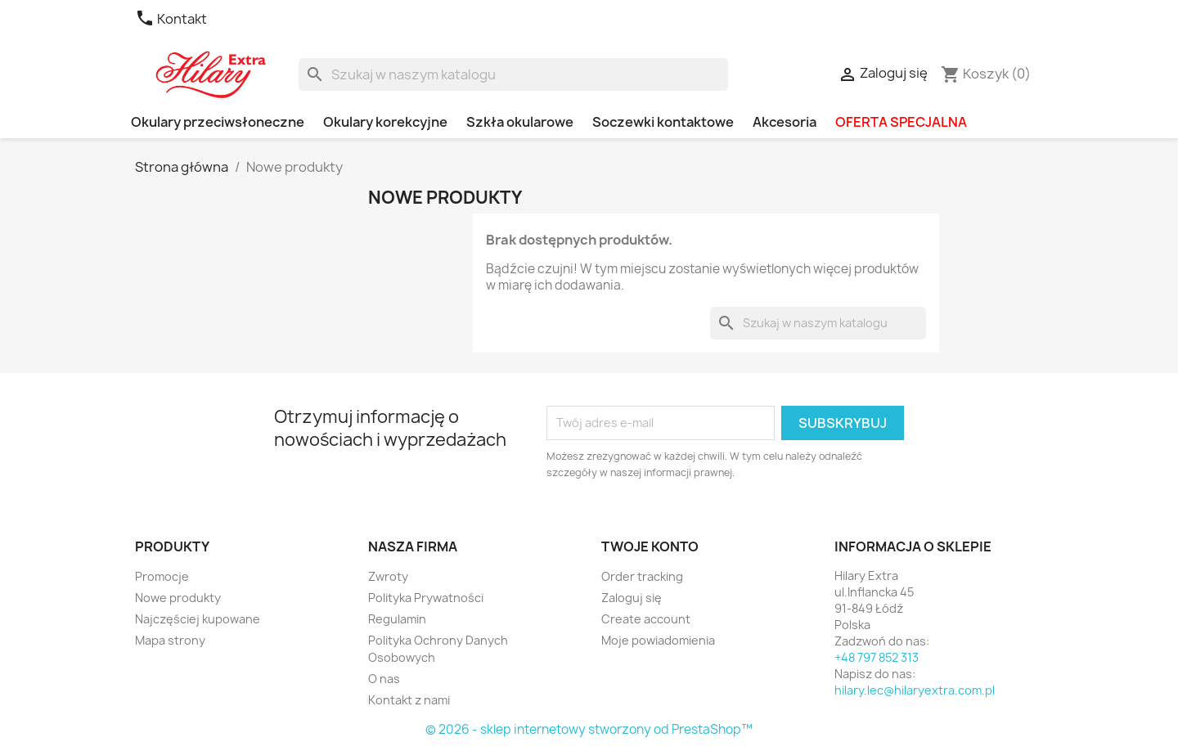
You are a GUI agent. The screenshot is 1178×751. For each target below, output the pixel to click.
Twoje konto (650, 546)
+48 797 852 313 (876, 657)
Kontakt (171, 19)
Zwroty (388, 576)
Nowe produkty (178, 597)
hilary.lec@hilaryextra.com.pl (914, 690)
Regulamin (397, 619)
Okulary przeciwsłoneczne (217, 122)
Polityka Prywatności (425, 597)
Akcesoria (784, 122)
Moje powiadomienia (658, 640)
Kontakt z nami (409, 700)
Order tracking (642, 576)
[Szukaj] (513, 74)
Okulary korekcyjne (385, 122)
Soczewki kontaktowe (663, 122)
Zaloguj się (631, 597)
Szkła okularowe (519, 122)
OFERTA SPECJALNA (901, 122)
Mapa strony (170, 640)
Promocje (162, 576)
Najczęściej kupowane (197, 619)
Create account (645, 619)
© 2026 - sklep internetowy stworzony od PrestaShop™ (589, 729)
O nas (384, 678)
